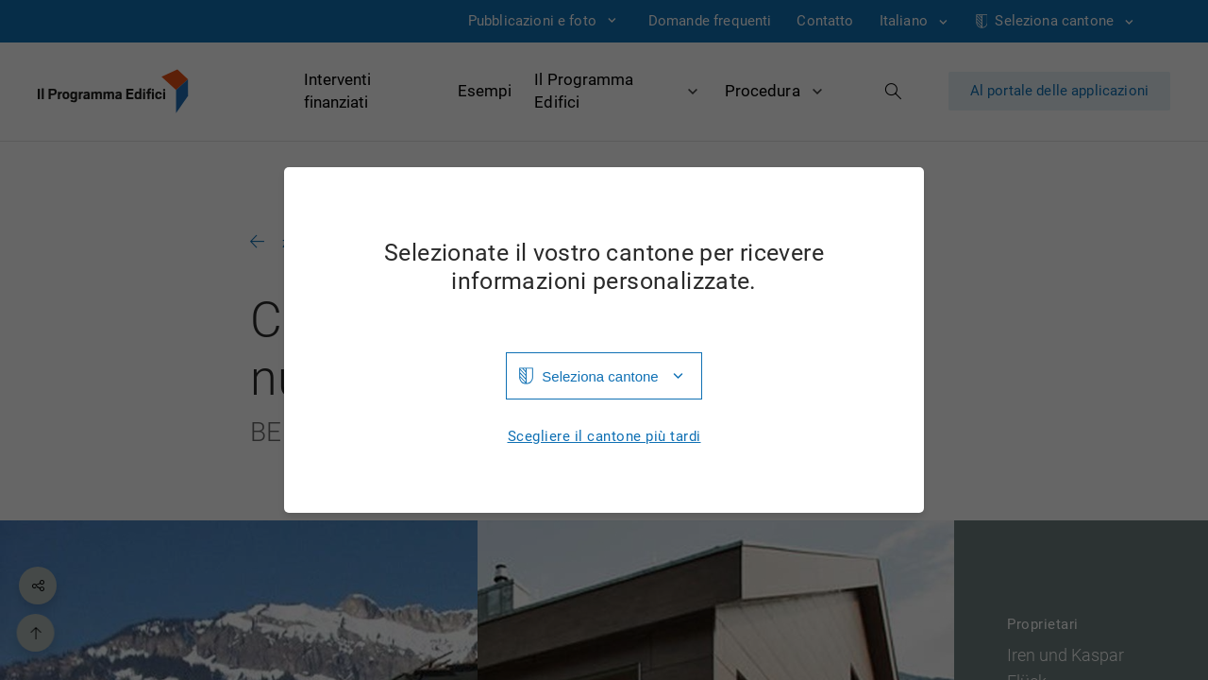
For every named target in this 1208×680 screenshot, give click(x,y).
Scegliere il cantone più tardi (604, 437)
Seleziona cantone (600, 376)
